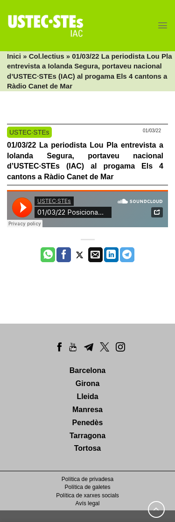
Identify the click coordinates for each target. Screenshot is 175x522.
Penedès (87, 423)
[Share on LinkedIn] (111, 254)
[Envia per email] (95, 254)
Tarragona (87, 436)
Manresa (87, 410)
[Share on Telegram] (127, 254)
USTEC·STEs (29, 132)
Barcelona (87, 370)
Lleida (87, 396)
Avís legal (88, 503)
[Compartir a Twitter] (79, 254)
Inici (14, 56)
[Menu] (162, 25)
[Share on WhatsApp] (48, 254)
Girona (88, 383)
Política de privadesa (87, 479)
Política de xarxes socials (87, 495)
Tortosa (87, 448)
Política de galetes (87, 487)
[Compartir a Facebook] (63, 254)
